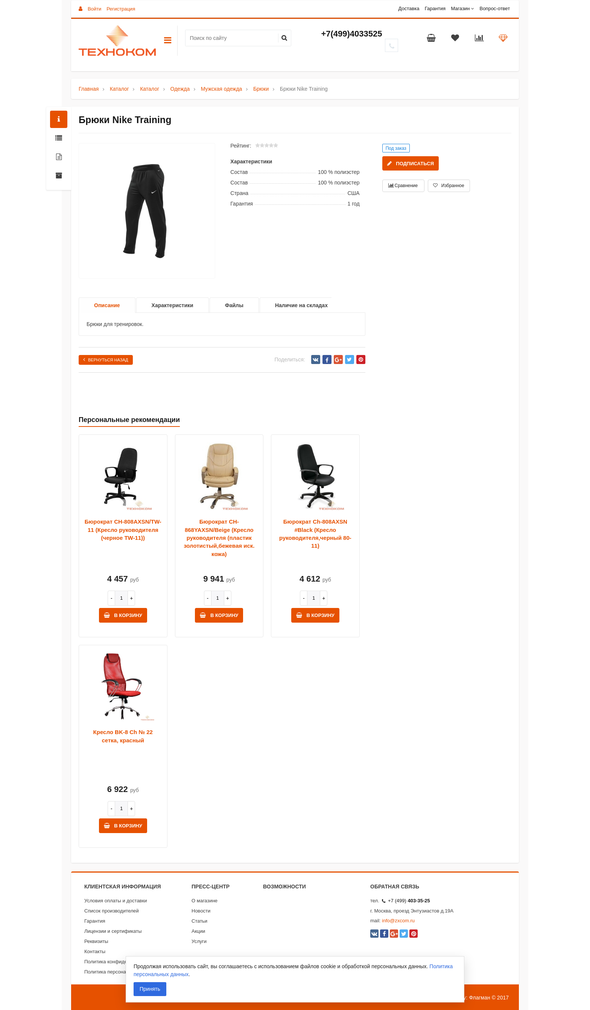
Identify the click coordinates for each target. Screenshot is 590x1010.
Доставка (409, 8)
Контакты (94, 951)
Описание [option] (107, 305)
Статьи (199, 921)
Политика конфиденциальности (120, 961)
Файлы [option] (234, 305)
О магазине (204, 900)
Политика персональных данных (121, 972)
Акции (198, 931)
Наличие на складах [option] (301, 305)
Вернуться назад (105, 359)
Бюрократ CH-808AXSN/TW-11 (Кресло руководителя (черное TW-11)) (123, 529)
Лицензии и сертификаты (113, 931)
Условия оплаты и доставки (115, 900)
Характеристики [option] (172, 305)
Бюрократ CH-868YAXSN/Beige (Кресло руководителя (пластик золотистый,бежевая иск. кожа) (219, 537)
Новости (201, 911)
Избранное (448, 185)
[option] (147, 211)
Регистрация (120, 9)
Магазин (460, 8)
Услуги (199, 941)
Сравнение (403, 185)
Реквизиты (96, 941)
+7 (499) (406, 900)
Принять (150, 989)
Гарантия (435, 8)
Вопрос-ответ (494, 8)
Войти (94, 9)
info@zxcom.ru (398, 920)
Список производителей (111, 911)
